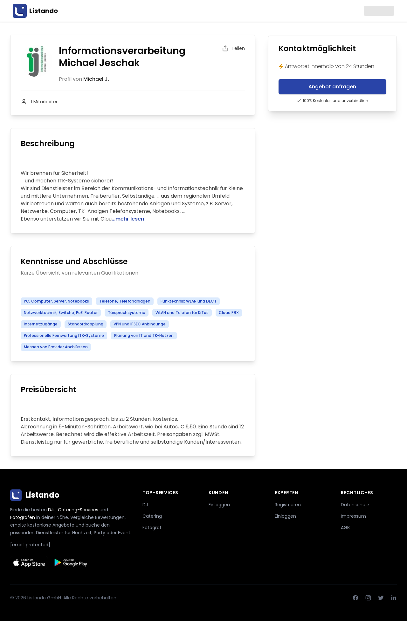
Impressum (353, 516)
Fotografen (22, 517)
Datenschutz (355, 504)
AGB (345, 527)
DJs (52, 510)
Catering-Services (78, 510)
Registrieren (288, 504)
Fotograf (152, 527)
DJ (145, 504)
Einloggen (219, 504)
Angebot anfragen (332, 86)
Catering (152, 516)
